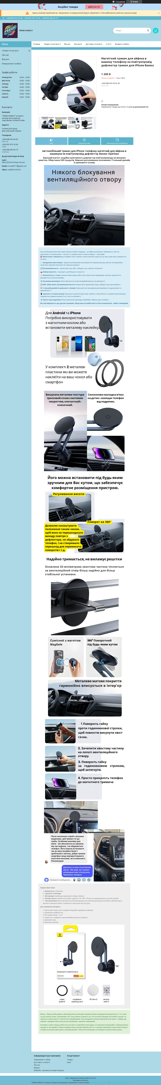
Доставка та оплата (94, 44)
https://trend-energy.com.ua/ (13, 162)
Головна (36, 44)
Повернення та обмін (11, 64)
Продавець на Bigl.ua (80, 1080)
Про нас (67, 44)
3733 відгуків (120, 2)
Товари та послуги (51, 44)
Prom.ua (93, 1078)
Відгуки (5, 59)
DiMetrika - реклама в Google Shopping (49, 1070)
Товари (70, 1060)
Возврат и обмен (122, 44)
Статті (108, 44)
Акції (69, 1062)
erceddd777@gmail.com (16, 166)
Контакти (78, 44)
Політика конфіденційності (120, 1082)
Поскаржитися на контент (99, 1082)
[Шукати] (148, 30)
